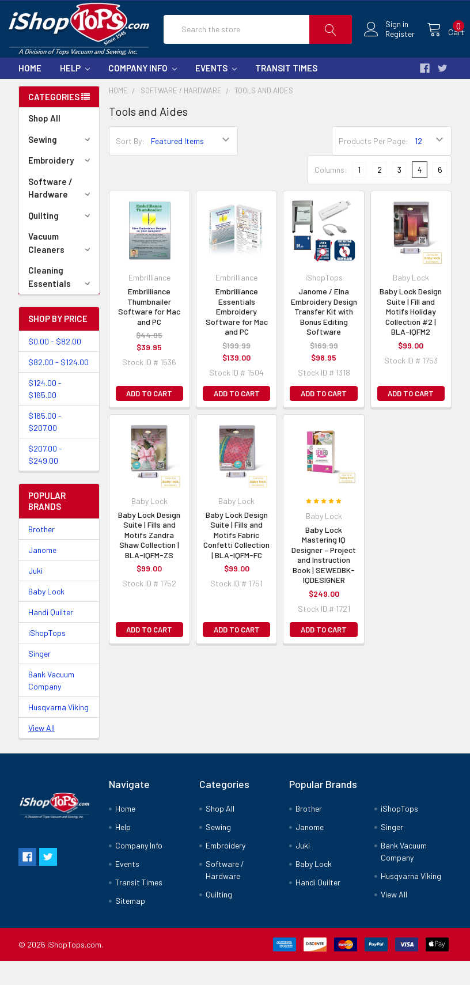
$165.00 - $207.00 (45, 446)
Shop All (44, 142)
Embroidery (61, 184)
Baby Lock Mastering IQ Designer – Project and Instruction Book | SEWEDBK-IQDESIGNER (323, 579)
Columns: (330, 194)
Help (75, 92)
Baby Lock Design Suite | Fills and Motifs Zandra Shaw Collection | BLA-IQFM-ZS (149, 559)
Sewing (61, 163)
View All (41, 752)
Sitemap (130, 925)
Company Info (142, 92)
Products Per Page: (373, 165)
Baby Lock (46, 615)
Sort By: (130, 165)
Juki (35, 595)
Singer (39, 678)
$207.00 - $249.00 (45, 479)
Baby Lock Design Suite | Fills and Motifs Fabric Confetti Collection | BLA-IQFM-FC (236, 559)
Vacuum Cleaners (61, 267)
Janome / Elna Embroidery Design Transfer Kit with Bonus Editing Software (324, 335)
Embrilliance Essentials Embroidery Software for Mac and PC (237, 335)
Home (29, 92)
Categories (53, 121)
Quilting (61, 239)
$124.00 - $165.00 (45, 413)
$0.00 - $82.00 (54, 365)
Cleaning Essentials (61, 301)
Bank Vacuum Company (51, 704)
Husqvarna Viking (58, 731)
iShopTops (47, 657)
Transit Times (286, 92)
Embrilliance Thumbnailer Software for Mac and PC (149, 330)
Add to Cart (149, 417)
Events (216, 92)
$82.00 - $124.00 (58, 386)
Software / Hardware (61, 212)
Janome (42, 574)
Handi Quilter (50, 636)
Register (387, 46)
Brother (41, 553)
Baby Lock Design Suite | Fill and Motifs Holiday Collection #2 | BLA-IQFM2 (411, 335)
